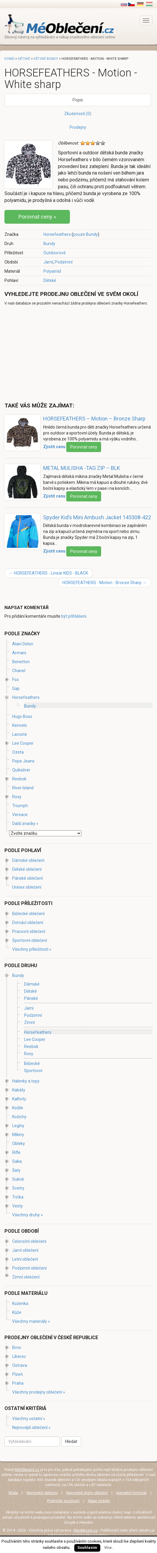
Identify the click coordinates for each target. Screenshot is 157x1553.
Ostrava (19, 1365)
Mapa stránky (99, 1501)
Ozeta (18, 752)
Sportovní (33, 1071)
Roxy (16, 797)
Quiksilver (21, 770)
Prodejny (78, 127)
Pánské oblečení (27, 878)
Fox (15, 679)
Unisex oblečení (26, 887)
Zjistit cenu (54, 446)
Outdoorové (54, 252)
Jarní (48, 262)
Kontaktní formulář (131, 1493)
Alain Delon (22, 644)
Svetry (18, 1188)
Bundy (49, 243)
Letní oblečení (25, 1259)
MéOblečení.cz (27, 1470)
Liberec (19, 1356)
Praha (17, 1383)
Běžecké (32, 1063)
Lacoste (19, 734)
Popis (78, 100)
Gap (16, 688)
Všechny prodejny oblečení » (38, 1392)
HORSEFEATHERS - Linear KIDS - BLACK (48, 573)
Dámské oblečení (28, 860)
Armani (19, 653)
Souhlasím (87, 1547)
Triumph (20, 806)
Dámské (32, 984)
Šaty (16, 1170)
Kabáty (18, 1090)
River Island (23, 788)
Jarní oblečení (25, 1250)
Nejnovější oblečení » (31, 1427)
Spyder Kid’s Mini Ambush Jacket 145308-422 (97, 517)
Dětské (49, 280)
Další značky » (25, 823)
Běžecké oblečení (28, 914)
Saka (17, 1161)
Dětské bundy (46, 59)
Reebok (19, 779)
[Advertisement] (54, 353)
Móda (13, 1493)
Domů (9, 59)
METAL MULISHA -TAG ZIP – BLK (81, 468)
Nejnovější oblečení (42, 1493)
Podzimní (64, 262)
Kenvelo (19, 725)
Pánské (31, 998)
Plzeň (17, 1374)
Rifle (16, 1152)
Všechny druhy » (27, 1215)
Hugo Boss (22, 716)
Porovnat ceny (83, 447)
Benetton (21, 662)
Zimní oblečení (26, 1277)
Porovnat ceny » (37, 217)
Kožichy (19, 1117)
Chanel (18, 671)
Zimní (29, 1022)
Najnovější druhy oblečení (87, 1493)
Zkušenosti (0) (77, 113)
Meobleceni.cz (86, 1530)
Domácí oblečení (27, 922)
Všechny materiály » (31, 1321)
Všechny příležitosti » (31, 949)
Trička (17, 1197)
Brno (16, 1347)
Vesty (17, 1206)
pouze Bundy (85, 234)
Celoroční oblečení (29, 1241)
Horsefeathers (57, 234)
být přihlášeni (73, 616)
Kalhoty (19, 1099)
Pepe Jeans (23, 761)
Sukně (18, 1179)
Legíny (18, 1126)
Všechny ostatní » (28, 1418)
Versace (20, 814)
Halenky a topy (26, 1081)
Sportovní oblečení (29, 940)
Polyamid (52, 271)
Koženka (20, 1303)
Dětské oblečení (27, 869)
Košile (17, 1108)
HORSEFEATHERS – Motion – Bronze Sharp (94, 418)
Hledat (71, 1441)
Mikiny (18, 1134)
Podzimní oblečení (29, 1268)
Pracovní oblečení (28, 931)
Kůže (16, 1312)
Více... (109, 1547)
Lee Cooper (23, 743)
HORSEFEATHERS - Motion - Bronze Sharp (104, 582)
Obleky (18, 1143)
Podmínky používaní (63, 1501)
